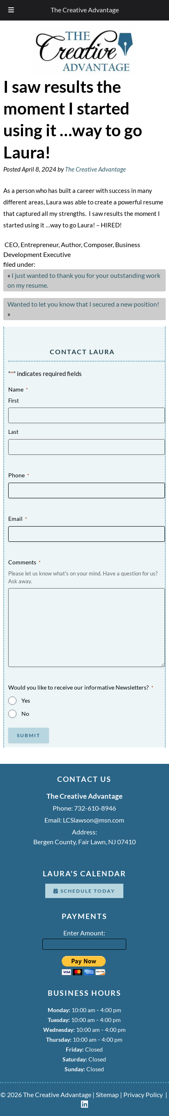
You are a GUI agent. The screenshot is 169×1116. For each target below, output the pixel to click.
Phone (18, 475)
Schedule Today (84, 891)
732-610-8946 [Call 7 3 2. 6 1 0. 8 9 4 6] (95, 808)
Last (13, 432)
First (13, 400)
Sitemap (107, 1094)
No (25, 713)
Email (17, 518)
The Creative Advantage (85, 10)
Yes (25, 700)
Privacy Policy (143, 1094)
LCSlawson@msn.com (93, 820)
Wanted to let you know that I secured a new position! (83, 304)
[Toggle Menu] (11, 10)
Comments (24, 562)
